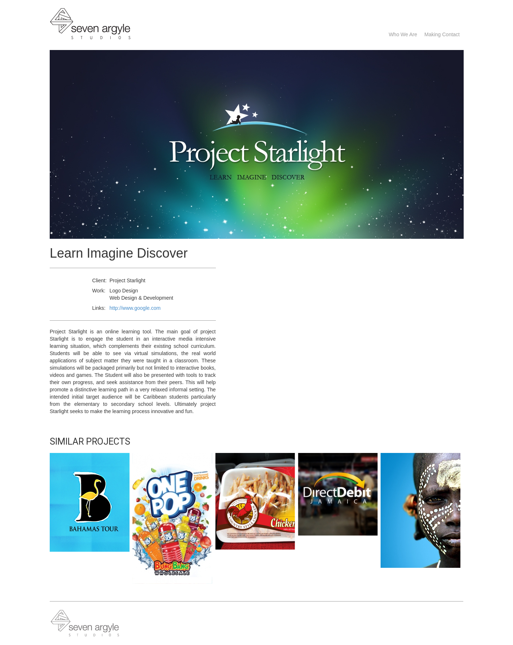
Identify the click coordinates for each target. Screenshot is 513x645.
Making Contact (442, 34)
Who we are (403, 34)
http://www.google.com (135, 308)
